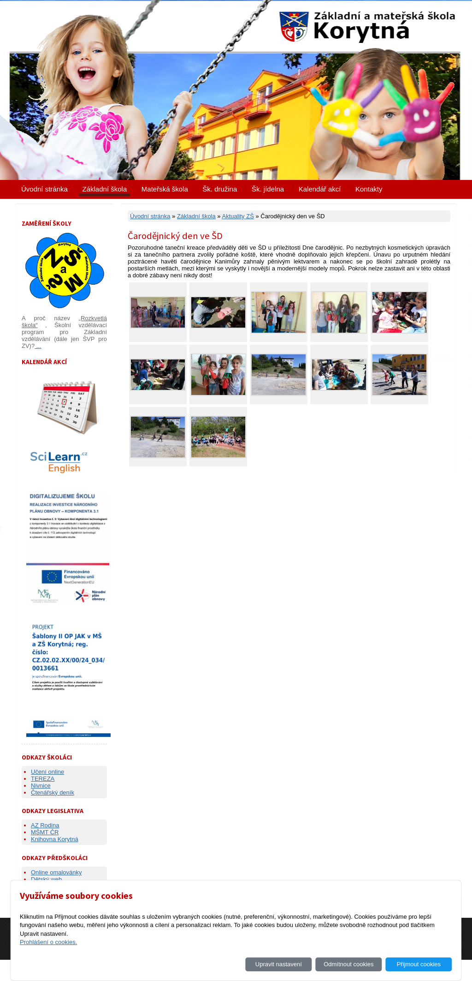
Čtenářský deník (52, 792)
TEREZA (42, 778)
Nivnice (41, 785)
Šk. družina (219, 189)
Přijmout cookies (419, 964)
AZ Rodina (45, 825)
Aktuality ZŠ (238, 216)
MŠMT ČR (45, 832)
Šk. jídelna (268, 189)
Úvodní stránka (44, 189)
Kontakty (368, 189)
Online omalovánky (56, 872)
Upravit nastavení (278, 964)
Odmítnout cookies (348, 964)
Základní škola (105, 189)
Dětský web (46, 879)
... (38, 345)
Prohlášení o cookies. (48, 942)
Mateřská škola (165, 189)
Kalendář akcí (320, 189)
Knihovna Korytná (54, 839)
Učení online (47, 771)
